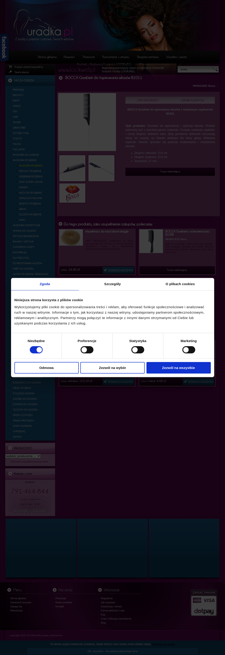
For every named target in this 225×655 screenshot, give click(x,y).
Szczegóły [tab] (112, 284)
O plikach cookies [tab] (180, 284)
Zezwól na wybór (112, 368)
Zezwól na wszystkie (178, 368)
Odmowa (46, 368)
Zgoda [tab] (45, 284)
